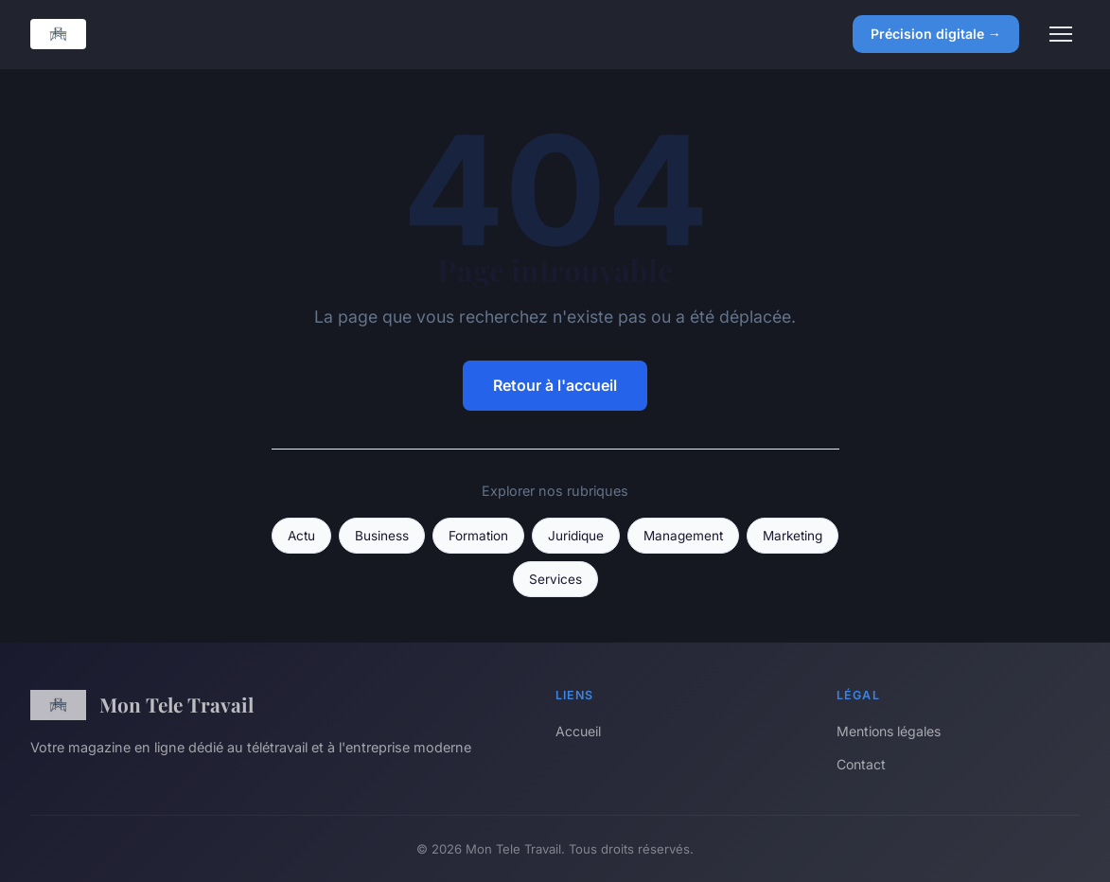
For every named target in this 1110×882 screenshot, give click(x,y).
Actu (301, 535)
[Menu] (1061, 34)
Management (683, 535)
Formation (478, 535)
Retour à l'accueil (555, 385)
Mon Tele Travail (142, 705)
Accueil (578, 731)
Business (382, 535)
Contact (861, 764)
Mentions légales (889, 731)
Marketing (792, 535)
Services (555, 579)
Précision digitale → (936, 34)
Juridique (576, 535)
